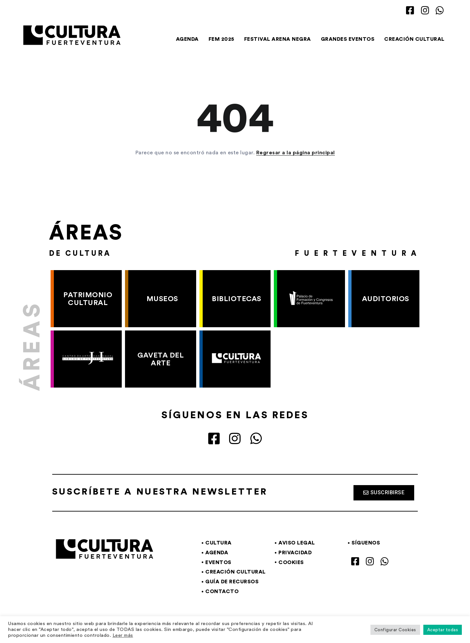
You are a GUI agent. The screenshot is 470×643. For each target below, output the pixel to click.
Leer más (123, 635)
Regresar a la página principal (295, 152)
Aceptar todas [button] (442, 630)
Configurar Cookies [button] (395, 630)
